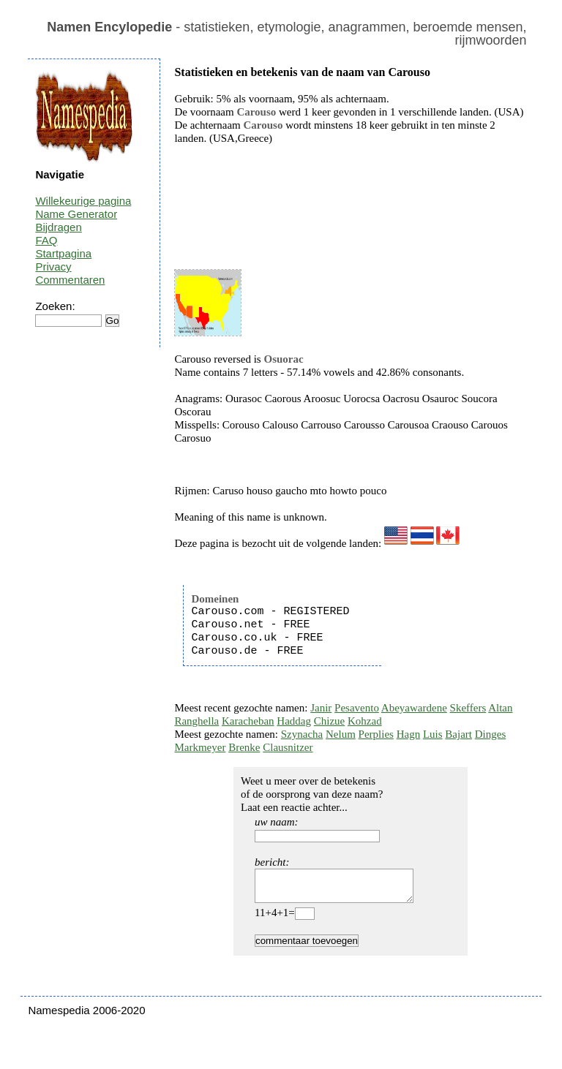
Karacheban (248, 721)
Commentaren (70, 279)
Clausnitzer (287, 747)
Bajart (458, 734)
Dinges (490, 734)
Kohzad (365, 721)
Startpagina (63, 253)
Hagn (409, 734)
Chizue (329, 721)
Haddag (294, 721)
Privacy (53, 266)
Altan (500, 708)
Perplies (376, 734)
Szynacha (302, 734)
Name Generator (76, 214)
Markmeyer (199, 747)
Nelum (341, 734)
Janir (320, 708)
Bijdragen (58, 227)
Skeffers (468, 708)
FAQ (46, 240)
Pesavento (356, 708)
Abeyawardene (414, 708)
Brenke (244, 747)
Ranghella (196, 721)
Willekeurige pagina (83, 200)
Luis (433, 734)
